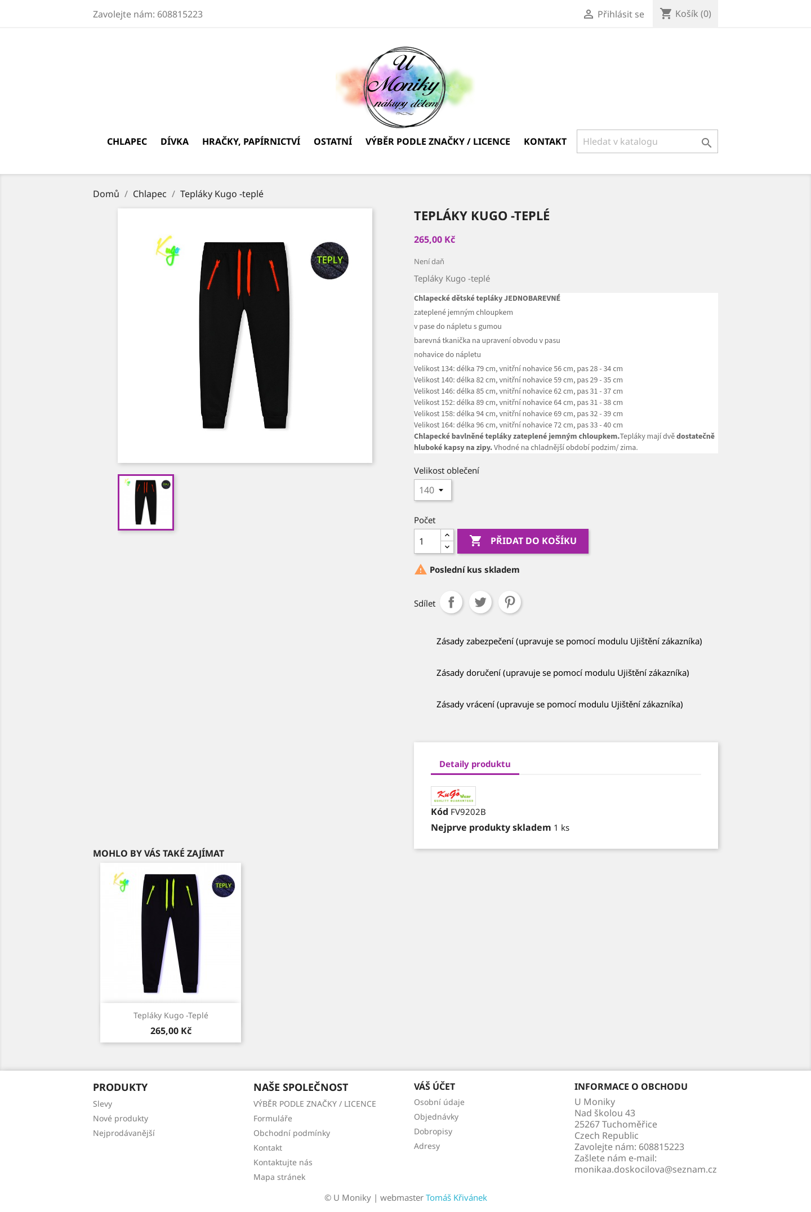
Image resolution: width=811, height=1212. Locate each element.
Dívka (175, 141)
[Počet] (427, 541)
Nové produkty (120, 1118)
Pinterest (509, 602)
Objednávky (436, 1116)
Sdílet (451, 602)
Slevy (102, 1103)
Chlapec (127, 141)
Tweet (480, 602)
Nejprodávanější (124, 1133)
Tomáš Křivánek (456, 1197)
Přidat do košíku (523, 541)
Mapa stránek (279, 1176)
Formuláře (272, 1118)
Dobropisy (433, 1131)
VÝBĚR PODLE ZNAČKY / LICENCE (438, 141)
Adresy (427, 1145)
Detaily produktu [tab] (475, 763)
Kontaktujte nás (283, 1162)
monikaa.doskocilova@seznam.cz (645, 1169)
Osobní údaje (439, 1102)
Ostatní (333, 141)
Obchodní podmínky (291, 1133)
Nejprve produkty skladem (491, 827)
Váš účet (434, 1086)
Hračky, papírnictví (251, 141)
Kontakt (545, 141)
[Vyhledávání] (647, 141)
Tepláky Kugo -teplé (170, 1015)
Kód (439, 811)
